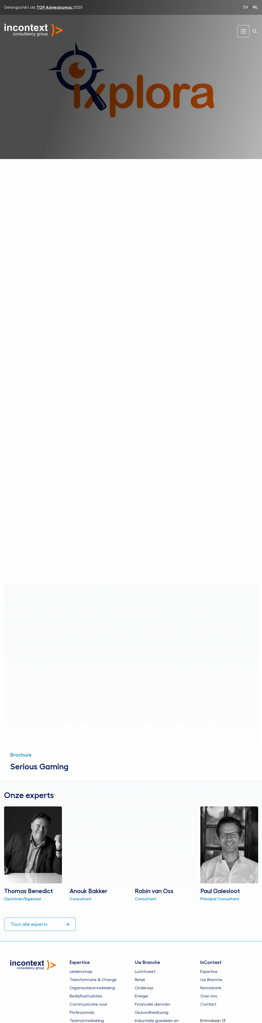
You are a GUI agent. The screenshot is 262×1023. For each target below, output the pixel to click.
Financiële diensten (152, 1004)
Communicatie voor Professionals (88, 1008)
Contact (208, 1004)
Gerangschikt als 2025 (43, 7)
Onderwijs (144, 988)
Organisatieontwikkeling (92, 988)
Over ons (208, 996)
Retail (140, 979)
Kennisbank (211, 988)
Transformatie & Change (93, 979)
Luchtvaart (145, 971)
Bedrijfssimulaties (86, 996)
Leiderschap (81, 971)
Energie (141, 996)
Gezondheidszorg (151, 1012)
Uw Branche (211, 979)
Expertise (208, 971)
